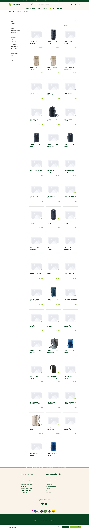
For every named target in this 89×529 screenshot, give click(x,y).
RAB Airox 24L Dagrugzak (51, 248)
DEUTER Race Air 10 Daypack (52, 300)
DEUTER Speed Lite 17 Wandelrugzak (70, 325)
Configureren (66, 526)
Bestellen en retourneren (27, 482)
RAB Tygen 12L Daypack (70, 299)
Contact (23, 478)
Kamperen (13, 18)
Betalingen (23, 486)
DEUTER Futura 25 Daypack (52, 119)
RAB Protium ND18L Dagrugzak (69, 171)
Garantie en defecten (26, 488)
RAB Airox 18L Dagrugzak (34, 42)
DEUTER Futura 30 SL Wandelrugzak (53, 145)
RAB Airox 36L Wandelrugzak (34, 119)
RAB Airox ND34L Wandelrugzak (51, 428)
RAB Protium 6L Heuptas (51, 197)
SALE (12, 60)
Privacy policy (24, 492)
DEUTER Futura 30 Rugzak (52, 42)
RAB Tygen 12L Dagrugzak (68, 119)
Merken (47, 490)
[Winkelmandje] (79, 4)
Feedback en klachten (26, 490)
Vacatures (48, 492)
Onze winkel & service (51, 480)
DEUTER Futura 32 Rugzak (52, 222)
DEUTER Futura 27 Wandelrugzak (69, 68)
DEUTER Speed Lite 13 (70, 196)
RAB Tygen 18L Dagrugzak (34, 377)
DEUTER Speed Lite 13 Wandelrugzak (70, 428)
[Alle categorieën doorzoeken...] (44, 4)
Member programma (51, 486)
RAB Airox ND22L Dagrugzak (68, 377)
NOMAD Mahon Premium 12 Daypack (35, 403)
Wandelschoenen (14, 34)
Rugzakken (13, 37)
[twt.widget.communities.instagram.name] (46, 504)
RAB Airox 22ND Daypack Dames (34, 300)
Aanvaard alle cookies (75, 526)
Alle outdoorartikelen (15, 30)
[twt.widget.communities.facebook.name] (42, 504)
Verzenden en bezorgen (27, 484)
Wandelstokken (14, 46)
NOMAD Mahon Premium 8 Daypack (69, 94)
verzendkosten (51, 520)
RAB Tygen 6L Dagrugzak (33, 94)
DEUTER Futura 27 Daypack (69, 145)
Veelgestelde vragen (26, 480)
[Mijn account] (75, 4)
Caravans (13, 23)
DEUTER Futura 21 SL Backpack (36, 274)
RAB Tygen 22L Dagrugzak (68, 42)
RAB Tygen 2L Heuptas (36, 170)
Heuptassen (14, 44)
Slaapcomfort (14, 48)
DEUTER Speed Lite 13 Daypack (53, 68)
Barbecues (13, 25)
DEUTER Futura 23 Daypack (35, 145)
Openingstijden (49, 484)
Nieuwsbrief (49, 482)
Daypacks (14, 41)
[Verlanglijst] (72, 4)
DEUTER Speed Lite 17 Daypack (36, 68)
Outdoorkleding (14, 32)
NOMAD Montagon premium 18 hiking (52, 377)
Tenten (12, 21)
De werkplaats (49, 478)
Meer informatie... (12, 527)
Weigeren (59, 526)
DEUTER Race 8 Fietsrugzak (51, 94)
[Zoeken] (58, 4)
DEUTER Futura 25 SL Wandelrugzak (53, 351)
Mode (12, 57)
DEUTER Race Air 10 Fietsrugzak (35, 222)
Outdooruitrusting (14, 53)
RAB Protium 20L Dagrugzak (34, 248)
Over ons (48, 488)
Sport (12, 55)
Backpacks (14, 39)
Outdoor (12, 28)
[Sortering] (70, 25)
